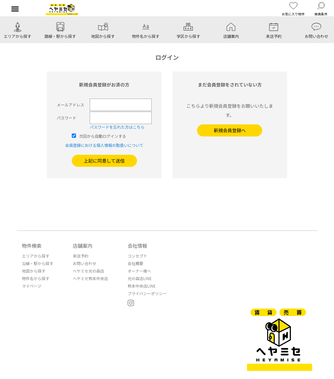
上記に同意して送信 (104, 160)
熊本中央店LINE (142, 286)
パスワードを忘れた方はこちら (117, 127)
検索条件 (320, 9)
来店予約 (80, 256)
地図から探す (33, 271)
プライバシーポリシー (147, 293)
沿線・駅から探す (37, 263)
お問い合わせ (84, 263)
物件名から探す (35, 278)
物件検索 (31, 245)
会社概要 (135, 263)
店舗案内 (82, 245)
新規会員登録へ (230, 130)
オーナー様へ (139, 271)
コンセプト (137, 256)
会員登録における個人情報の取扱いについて (104, 145)
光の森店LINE (140, 278)
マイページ (31, 286)
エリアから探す (35, 256)
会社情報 (137, 245)
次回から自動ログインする (102, 136)
